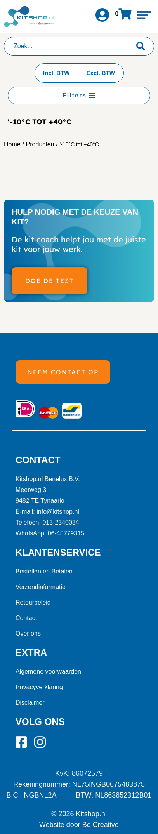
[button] (144, 15)
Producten (40, 144)
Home (12, 144)
